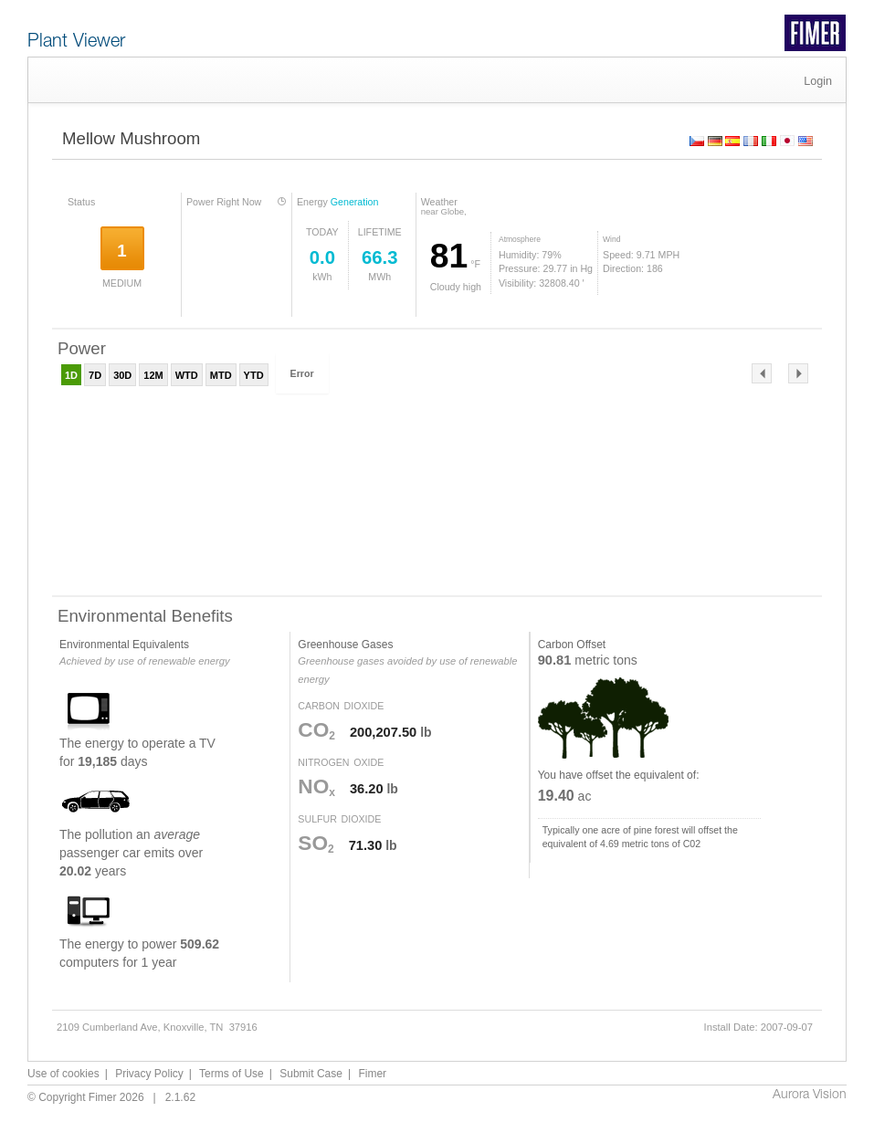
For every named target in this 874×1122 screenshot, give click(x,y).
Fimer (372, 1073)
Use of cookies (63, 1073)
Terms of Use (231, 1073)
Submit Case (310, 1073)
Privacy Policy (149, 1073)
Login (818, 81)
